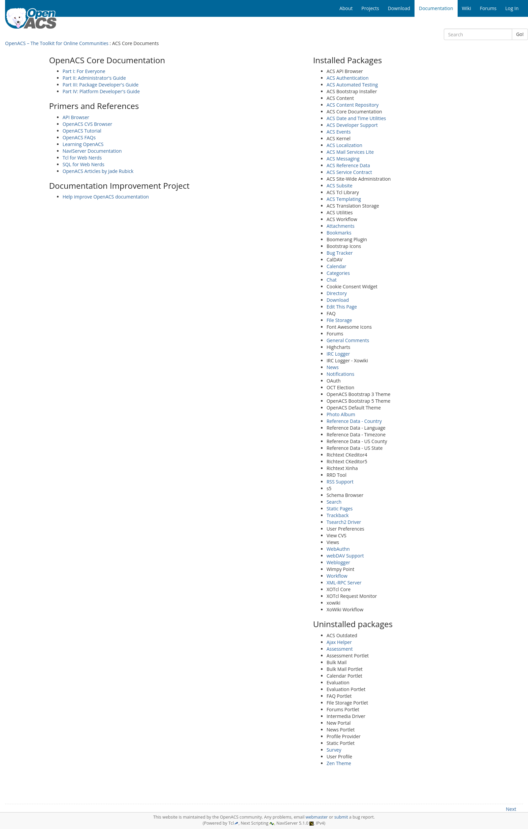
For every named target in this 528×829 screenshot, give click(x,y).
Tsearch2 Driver (344, 522)
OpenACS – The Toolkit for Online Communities (56, 43)
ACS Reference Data (348, 165)
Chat (332, 280)
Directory (337, 293)
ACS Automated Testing (352, 84)
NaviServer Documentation (92, 151)
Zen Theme (339, 763)
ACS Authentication (348, 78)
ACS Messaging (343, 158)
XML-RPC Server (344, 582)
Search (334, 502)
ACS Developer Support (352, 125)
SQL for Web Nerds (83, 164)
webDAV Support (345, 555)
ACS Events (339, 132)
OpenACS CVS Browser (87, 124)
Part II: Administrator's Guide (94, 78)
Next (511, 809)
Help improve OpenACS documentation (106, 196)
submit (341, 817)
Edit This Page (342, 306)
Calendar (336, 266)
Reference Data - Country (354, 421)
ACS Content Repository (353, 105)
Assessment (340, 649)
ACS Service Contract (349, 172)
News (333, 367)
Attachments (341, 226)
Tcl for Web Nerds (82, 157)
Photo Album (341, 414)
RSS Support (340, 481)
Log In (512, 8)
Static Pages (340, 508)
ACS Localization (344, 145)
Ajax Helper (339, 642)
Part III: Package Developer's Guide (101, 84)
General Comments (348, 340)
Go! (520, 34)
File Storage (339, 320)
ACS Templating (344, 199)
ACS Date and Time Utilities (356, 118)
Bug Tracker (340, 253)
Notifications (340, 374)
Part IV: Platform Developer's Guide (101, 91)
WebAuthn (338, 549)
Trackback (338, 515)
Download (338, 300)
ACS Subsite (340, 185)
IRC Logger (338, 354)
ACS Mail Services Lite (350, 152)
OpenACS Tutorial (82, 131)
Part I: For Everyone (84, 71)
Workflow (337, 576)
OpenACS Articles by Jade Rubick (98, 171)
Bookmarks (339, 232)
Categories (338, 273)
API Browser (76, 117)
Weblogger (338, 562)
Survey (334, 750)
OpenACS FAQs (79, 137)
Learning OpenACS (83, 144)
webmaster (316, 817)
